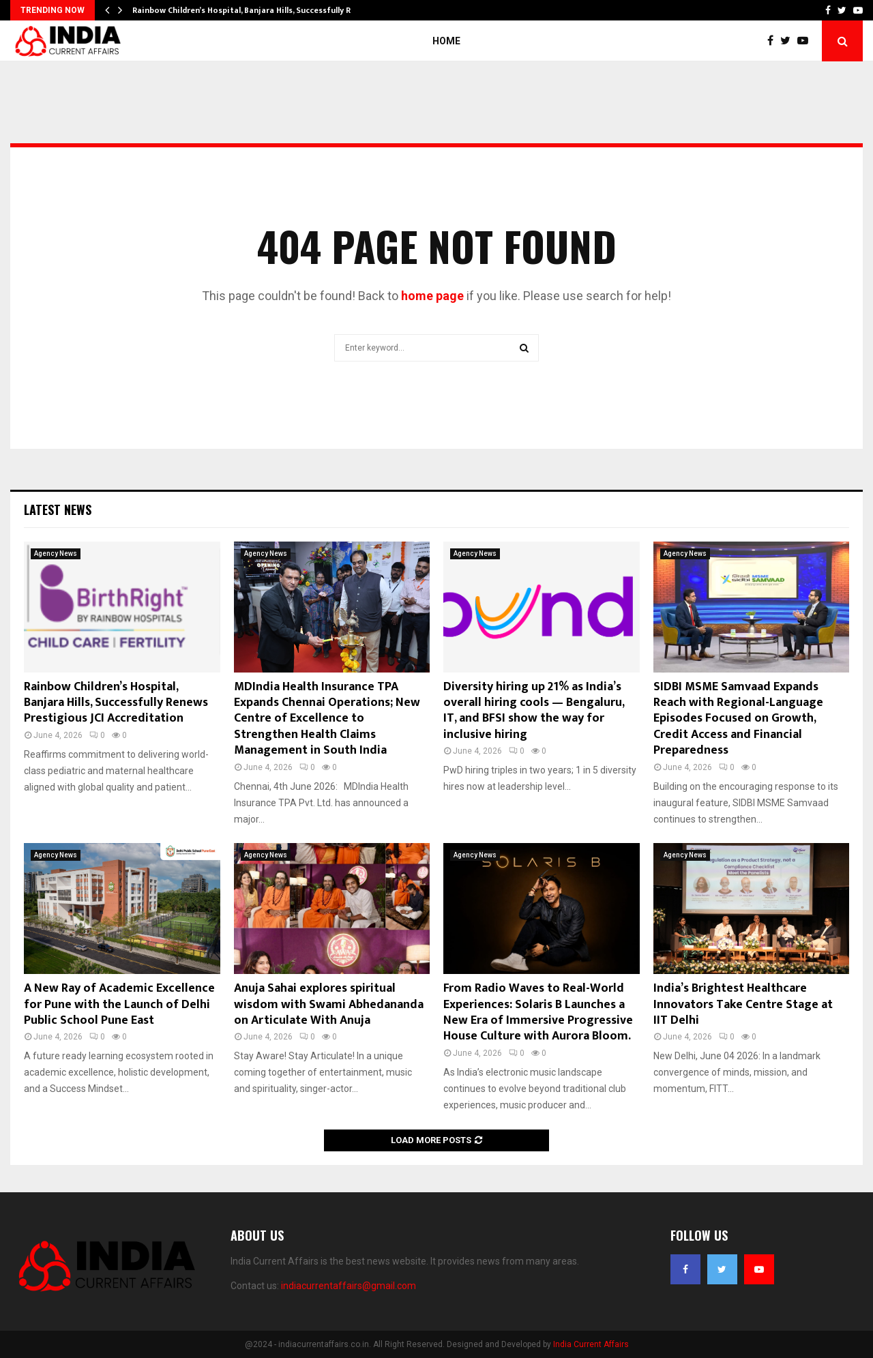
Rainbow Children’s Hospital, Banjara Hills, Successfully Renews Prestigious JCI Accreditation (116, 703)
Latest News (57, 509)
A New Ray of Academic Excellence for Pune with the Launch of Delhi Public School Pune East (119, 1004)
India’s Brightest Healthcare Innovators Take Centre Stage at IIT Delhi (743, 1004)
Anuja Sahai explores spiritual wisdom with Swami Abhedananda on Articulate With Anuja (329, 1004)
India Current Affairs (591, 1344)
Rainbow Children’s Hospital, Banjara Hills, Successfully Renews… (257, 10)
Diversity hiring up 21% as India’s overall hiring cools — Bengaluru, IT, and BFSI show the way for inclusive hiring (533, 711)
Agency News (55, 553)
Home (446, 40)
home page (432, 296)
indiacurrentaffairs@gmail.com (348, 1285)
